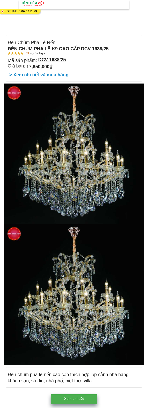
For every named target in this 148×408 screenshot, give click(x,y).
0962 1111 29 (28, 11)
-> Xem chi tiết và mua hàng (38, 74)
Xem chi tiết (74, 399)
